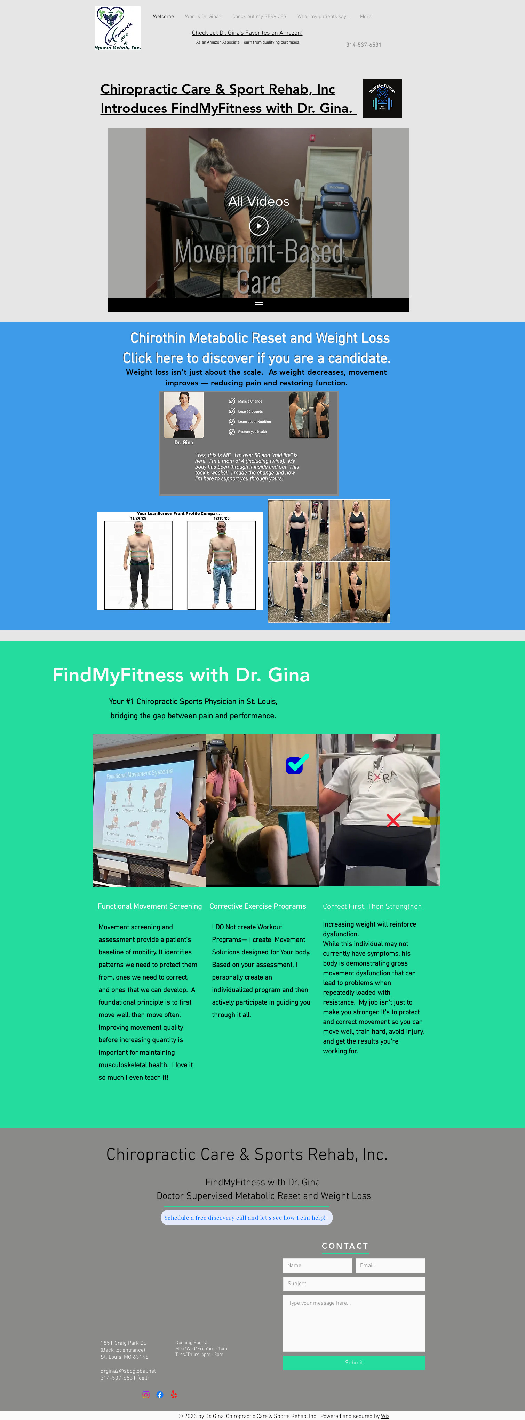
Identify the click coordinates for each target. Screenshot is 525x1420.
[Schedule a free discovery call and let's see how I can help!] (247, 1217)
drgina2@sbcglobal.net (128, 1371)
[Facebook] (160, 1394)
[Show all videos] (258, 305)
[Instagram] (146, 1394)
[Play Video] (259, 226)
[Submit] (354, 1363)
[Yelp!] (173, 1394)
